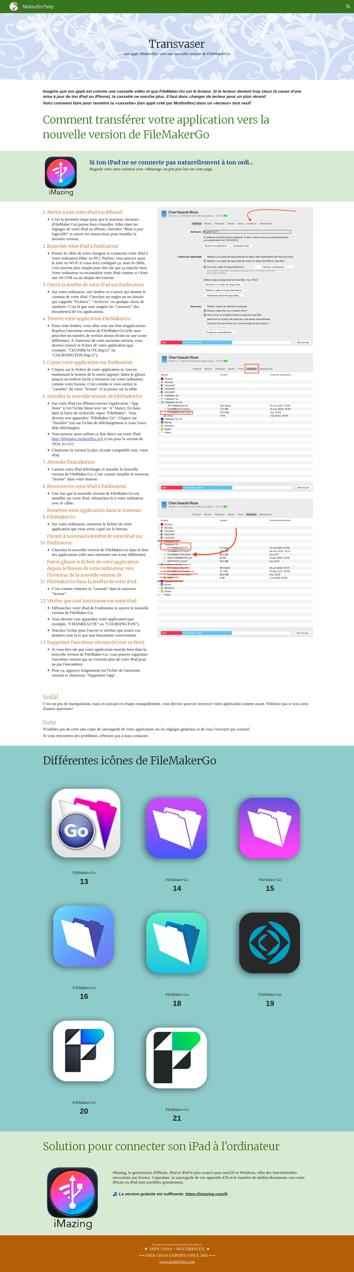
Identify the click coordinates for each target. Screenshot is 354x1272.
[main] (177, 46)
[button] (348, 6)
